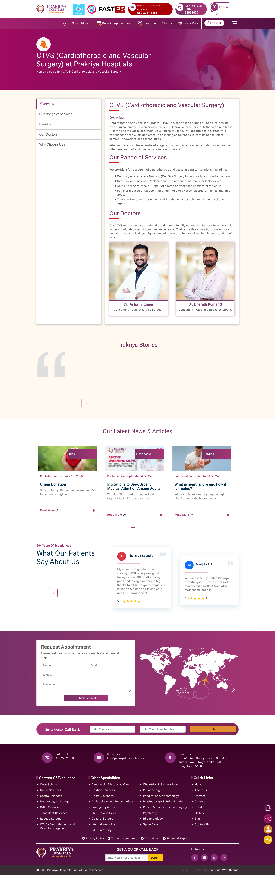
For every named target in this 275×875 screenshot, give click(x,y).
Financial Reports (176, 838)
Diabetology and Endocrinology (112, 801)
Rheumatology (153, 818)
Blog (198, 818)
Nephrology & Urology (54, 801)
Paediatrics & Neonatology (161, 796)
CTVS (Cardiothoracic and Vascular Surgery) (57, 826)
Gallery (199, 813)
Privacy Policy (93, 838)
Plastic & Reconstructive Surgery (165, 807)
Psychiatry (150, 813)
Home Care (188, 23)
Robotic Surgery (50, 818)
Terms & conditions (122, 838)
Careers (200, 801)
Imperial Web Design (224, 870)
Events (199, 807)
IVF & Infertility (101, 830)
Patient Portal (219, 7)
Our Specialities (75, 23)
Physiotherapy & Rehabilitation (163, 801)
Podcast (214, 23)
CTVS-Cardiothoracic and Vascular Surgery (92, 71)
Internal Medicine (103, 824)
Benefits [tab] (45, 124)
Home (40, 71)
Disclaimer (150, 838)
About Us (201, 790)
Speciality (53, 71)
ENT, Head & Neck (104, 813)
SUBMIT (213, 729)
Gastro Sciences (51, 796)
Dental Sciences (103, 796)
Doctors (200, 796)
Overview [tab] (47, 104)
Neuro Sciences (50, 790)
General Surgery (102, 818)
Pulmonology (152, 790)
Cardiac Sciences (103, 790)
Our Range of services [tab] (55, 114)
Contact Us (202, 824)
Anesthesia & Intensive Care (111, 784)
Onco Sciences (50, 784)
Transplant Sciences (53, 813)
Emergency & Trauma (106, 807)
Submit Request (86, 698)
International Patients (155, 23)
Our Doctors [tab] (48, 134)
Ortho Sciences (50, 807)
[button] (133, 527)
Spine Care (150, 824)
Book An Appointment (114, 23)
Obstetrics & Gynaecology (160, 784)
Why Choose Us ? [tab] (52, 144)
